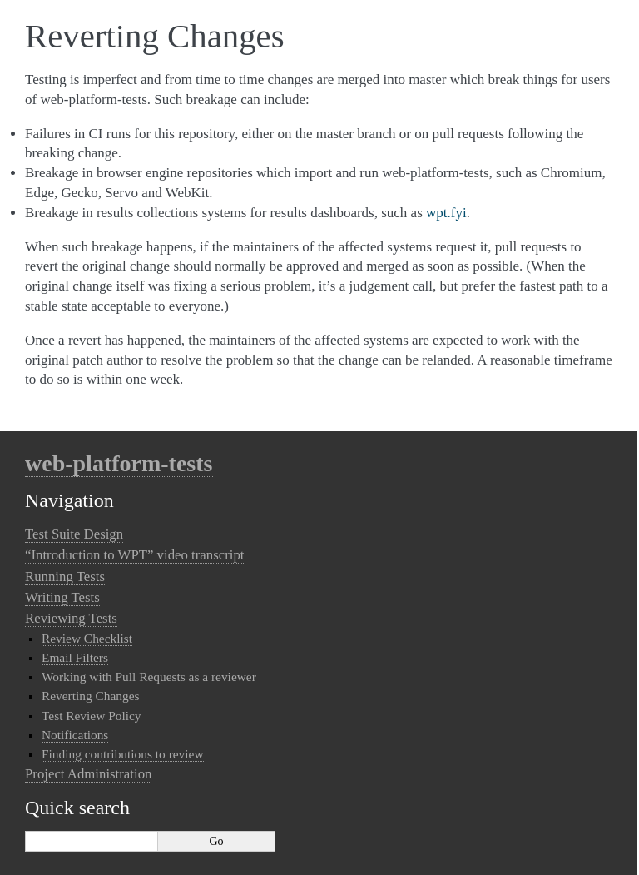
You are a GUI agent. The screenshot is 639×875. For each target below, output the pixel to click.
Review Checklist (87, 638)
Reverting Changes (91, 696)
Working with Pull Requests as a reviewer (149, 676)
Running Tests (65, 576)
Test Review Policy (91, 715)
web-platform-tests (119, 463)
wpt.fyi (446, 213)
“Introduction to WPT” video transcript (134, 555)
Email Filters (75, 657)
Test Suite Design (74, 534)
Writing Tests (62, 597)
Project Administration (88, 774)
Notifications (75, 735)
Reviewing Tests (71, 618)
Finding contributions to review (123, 754)
